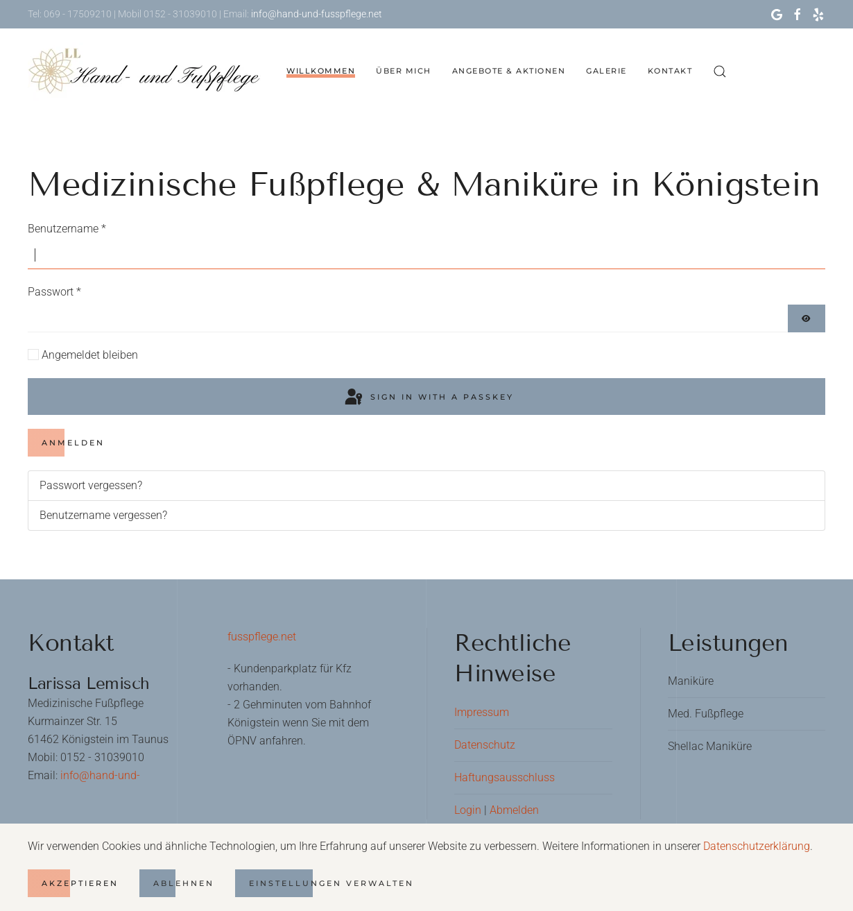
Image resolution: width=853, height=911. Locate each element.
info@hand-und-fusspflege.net (315, 13)
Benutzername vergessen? (103, 515)
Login (467, 810)
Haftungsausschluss (504, 777)
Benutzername (67, 228)
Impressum (481, 712)
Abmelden (514, 810)
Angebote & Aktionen (509, 71)
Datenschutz (484, 744)
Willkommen (320, 71)
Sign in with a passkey (428, 397)
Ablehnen (183, 883)
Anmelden (73, 443)
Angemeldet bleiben (90, 354)
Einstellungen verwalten (331, 883)
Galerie (606, 71)
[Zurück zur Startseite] (147, 71)
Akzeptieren (80, 883)
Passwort (54, 291)
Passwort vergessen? (91, 485)
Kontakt (670, 71)
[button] (720, 71)
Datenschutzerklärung (756, 846)
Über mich (403, 71)
